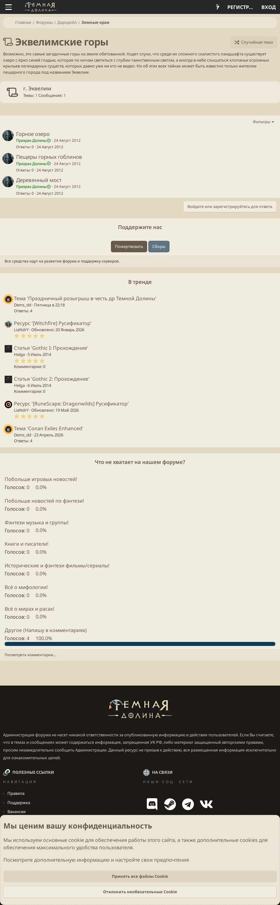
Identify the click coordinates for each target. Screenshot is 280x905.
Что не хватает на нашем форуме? (140, 461)
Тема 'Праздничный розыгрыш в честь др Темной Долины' (85, 298)
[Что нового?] (217, 7)
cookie (76, 840)
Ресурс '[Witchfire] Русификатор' (53, 323)
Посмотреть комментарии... (30, 654)
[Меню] (8, 7)
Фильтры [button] (261, 121)
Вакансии (16, 811)
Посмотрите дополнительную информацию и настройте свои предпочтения (96, 859)
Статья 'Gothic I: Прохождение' (51, 347)
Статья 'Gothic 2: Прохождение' (52, 378)
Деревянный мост (39, 180)
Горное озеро (33, 133)
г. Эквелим (37, 88)
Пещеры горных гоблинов (49, 156)
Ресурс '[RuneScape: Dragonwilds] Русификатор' (71, 403)
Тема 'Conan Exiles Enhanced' (48, 428)
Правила (15, 793)
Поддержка (18, 802)
